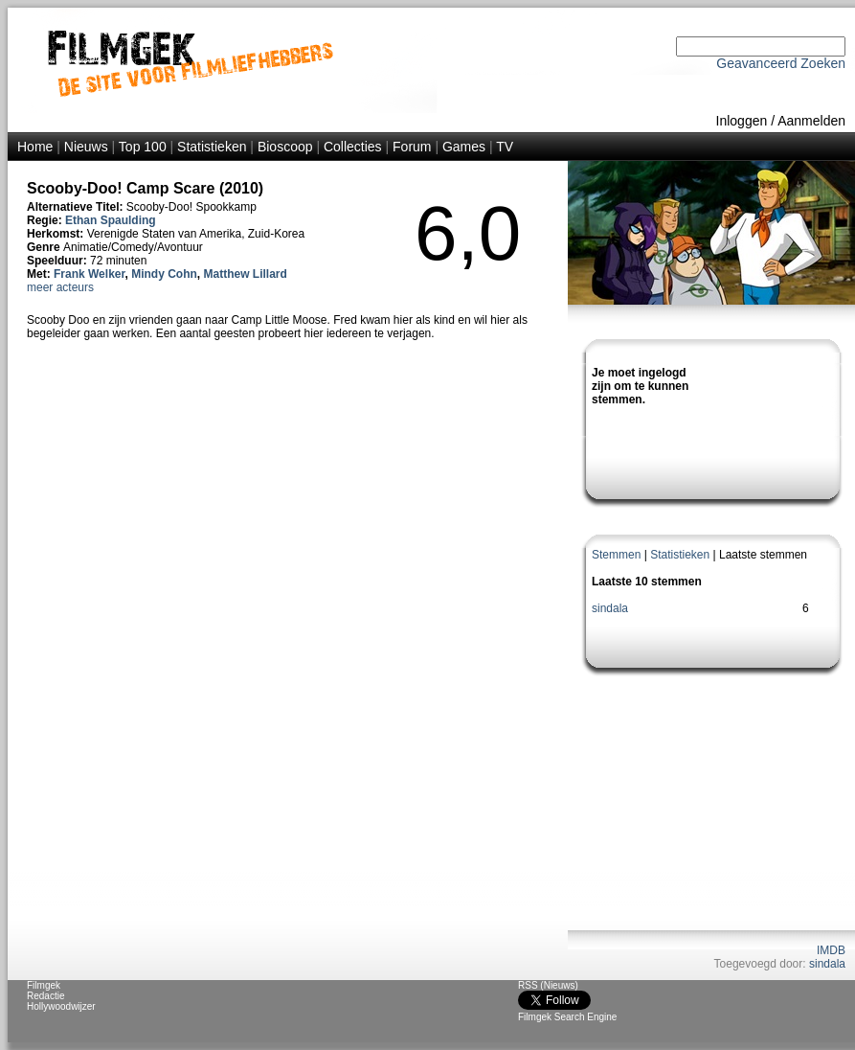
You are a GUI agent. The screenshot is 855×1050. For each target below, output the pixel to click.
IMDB (831, 950)
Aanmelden (811, 120)
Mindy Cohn (164, 274)
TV (504, 146)
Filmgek (43, 985)
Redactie (45, 996)
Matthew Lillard (244, 274)
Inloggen (742, 120)
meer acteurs (60, 287)
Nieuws (86, 146)
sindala (610, 608)
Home (35, 146)
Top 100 (143, 146)
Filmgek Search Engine (567, 1017)
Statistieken (211, 146)
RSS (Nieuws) (548, 985)
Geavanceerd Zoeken (780, 63)
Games (463, 146)
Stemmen (616, 554)
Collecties (353, 146)
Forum (412, 146)
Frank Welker (89, 274)
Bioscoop (285, 146)
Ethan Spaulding (110, 220)
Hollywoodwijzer (61, 1006)
